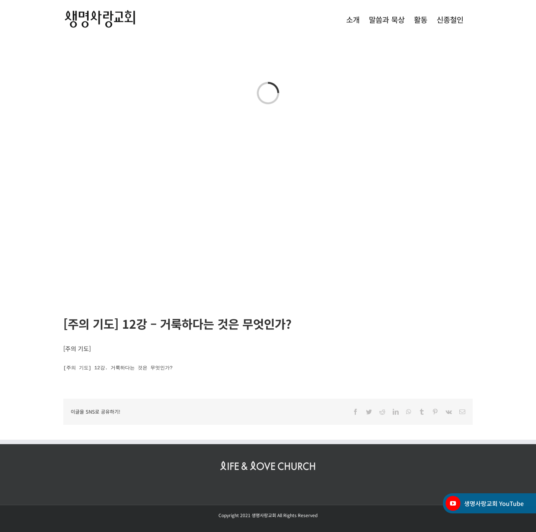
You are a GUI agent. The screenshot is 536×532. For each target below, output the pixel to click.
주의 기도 (77, 348)
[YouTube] (453, 503)
